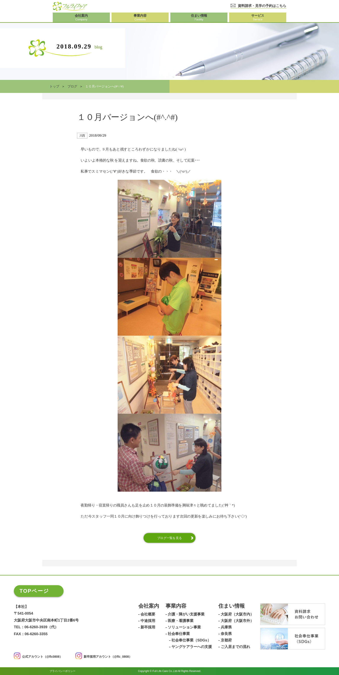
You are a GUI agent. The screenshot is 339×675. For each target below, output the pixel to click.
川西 (82, 135)
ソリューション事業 (184, 627)
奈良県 (226, 634)
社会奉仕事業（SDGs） (191, 640)
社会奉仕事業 (179, 634)
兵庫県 (226, 627)
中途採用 (148, 621)
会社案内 (148, 606)
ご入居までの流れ (235, 647)
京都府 (226, 640)
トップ (54, 86)
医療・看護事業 (180, 621)
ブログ (72, 86)
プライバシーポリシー (62, 671)
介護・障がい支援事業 (186, 614)
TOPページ (34, 591)
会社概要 (148, 614)
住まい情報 (231, 606)
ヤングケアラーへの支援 (191, 647)
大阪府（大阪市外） (237, 621)
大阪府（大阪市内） (237, 614)
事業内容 (176, 606)
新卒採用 (148, 627)
